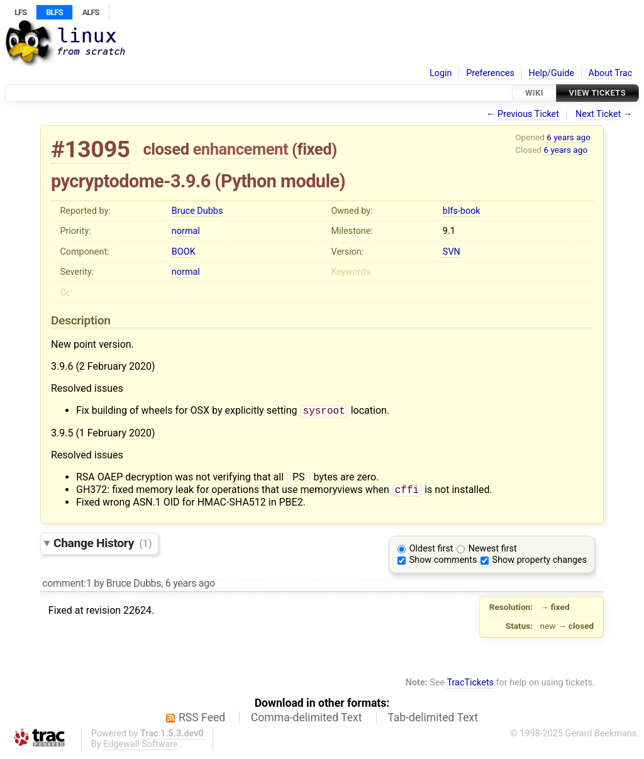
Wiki (534, 92)
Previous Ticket (528, 114)
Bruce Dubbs (197, 211)
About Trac (611, 73)
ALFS (90, 12)
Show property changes (539, 563)
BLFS (54, 12)
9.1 (449, 231)
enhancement (241, 149)
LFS (20, 12)
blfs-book (461, 211)
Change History (102, 547)
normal (186, 231)
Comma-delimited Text (306, 721)
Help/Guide (551, 73)
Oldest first (431, 552)
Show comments (443, 563)
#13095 (90, 149)
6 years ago (569, 137)
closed (166, 149)
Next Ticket (598, 114)
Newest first (493, 552)
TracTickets (470, 686)
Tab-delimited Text (432, 721)
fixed (314, 149)
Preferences (490, 73)
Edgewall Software (140, 748)
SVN (451, 252)
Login (441, 73)
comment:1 (66, 587)
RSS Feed (202, 721)
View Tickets (597, 92)
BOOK (184, 252)
